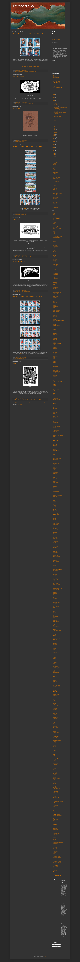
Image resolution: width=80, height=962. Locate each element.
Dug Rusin (54, 390)
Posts (54, 944)
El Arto (54, 402)
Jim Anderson (55, 527)
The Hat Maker (55, 792)
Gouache (54, 455)
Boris (53, 275)
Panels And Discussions (57, 630)
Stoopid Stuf (55, 86)
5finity (54, 214)
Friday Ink (32, 399)
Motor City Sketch (56, 605)
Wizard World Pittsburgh (57, 862)
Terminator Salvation (56, 778)
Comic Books (55, 333)
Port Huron (54, 657)
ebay (29, 71)
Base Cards (55, 245)
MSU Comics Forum (56, 608)
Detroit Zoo (54, 374)
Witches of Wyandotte (56, 855)
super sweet (55, 765)
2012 (54, 147)
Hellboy (54, 476)
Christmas (54, 319)
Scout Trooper (55, 708)
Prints (54, 663)
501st (54, 213)
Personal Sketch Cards (56, 638)
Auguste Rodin (55, 187)
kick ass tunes (55, 538)
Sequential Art (55, 717)
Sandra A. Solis (55, 178)
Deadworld (54, 362)
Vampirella (54, 830)
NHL (53, 615)
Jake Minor (54, 509)
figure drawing (55, 416)
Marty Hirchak (55, 575)
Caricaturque (55, 164)
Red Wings (54, 676)
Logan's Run (55, 557)
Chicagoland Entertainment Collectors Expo (60, 312)
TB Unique (54, 774)
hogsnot (54, 481)
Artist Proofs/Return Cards (19, 71)
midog (54, 594)
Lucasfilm (28, 256)
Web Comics (55, 848)
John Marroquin (55, 529)
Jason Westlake (55, 515)
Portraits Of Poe (55, 659)
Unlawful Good (55, 825)
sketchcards (55, 730)
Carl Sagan (55, 298)
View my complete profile (56, 39)
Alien (53, 219)
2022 (54, 100)
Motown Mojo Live (56, 606)
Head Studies (55, 473)
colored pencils (17, 141)
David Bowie (55, 352)
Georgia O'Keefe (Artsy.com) (57, 193)
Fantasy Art (55, 412)
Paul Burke (54, 634)
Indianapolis (55, 496)
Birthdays (54, 263)
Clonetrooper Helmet (56, 325)
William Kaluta (55, 207)
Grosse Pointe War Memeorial (58, 460)
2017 (54, 140)
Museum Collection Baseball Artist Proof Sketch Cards (29, 34)
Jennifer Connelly (56, 523)
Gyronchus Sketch (18, 76)
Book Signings (55, 273)
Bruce (54, 33)
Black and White (17, 103)
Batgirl (54, 247)
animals (54, 223)
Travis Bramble (55, 179)
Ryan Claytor (55, 695)
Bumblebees (55, 282)
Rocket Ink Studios (56, 690)
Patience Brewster (56, 633)
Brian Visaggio (55, 278)
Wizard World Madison (56, 860)
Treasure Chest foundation (57, 815)
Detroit (54, 367)
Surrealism (54, 768)
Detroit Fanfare (55, 370)
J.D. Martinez (29, 66)
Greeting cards (55, 459)
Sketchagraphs (55, 728)
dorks (54, 383)
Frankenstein (55, 425)
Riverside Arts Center (56, 686)
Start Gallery (55, 751)
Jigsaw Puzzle (55, 525)
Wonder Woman (55, 867)
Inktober (54, 500)
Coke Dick (54, 329)
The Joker (54, 796)
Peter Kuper (55, 643)
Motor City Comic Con (56, 603)
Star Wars (31, 256)
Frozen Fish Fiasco (56, 430)
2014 (54, 144)
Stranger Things (55, 758)
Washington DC (55, 843)
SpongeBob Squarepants (57, 740)
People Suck (55, 636)
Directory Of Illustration (56, 80)
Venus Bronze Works (56, 832)
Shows (54, 723)
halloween (54, 468)
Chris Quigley (55, 165)
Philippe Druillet (55, 201)
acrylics (54, 215)
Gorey (54, 453)
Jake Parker (55, 510)
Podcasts (54, 653)
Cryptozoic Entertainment (57, 343)
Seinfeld (54, 714)
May (55, 126)
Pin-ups (54, 649)
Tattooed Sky (23, 6)
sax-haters (54, 703)
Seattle (54, 712)
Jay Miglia (54, 519)
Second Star (55, 713)
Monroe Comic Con (56, 599)
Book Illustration (23, 256)
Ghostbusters (55, 445)
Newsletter (54, 76)
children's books (55, 314)
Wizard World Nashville (57, 861)
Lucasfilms (54, 566)
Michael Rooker (55, 587)
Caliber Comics (55, 287)
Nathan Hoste (55, 176)
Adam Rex (54, 160)
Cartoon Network (55, 300)
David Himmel (55, 353)
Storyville (54, 756)
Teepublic (54, 777)
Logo (53, 559)
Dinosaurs (54, 376)
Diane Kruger (55, 375)
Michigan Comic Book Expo (57, 588)
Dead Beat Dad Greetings (57, 360)
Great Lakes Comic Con (57, 458)
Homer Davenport (56, 482)
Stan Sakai (54, 746)
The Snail (54, 802)
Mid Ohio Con (55, 592)
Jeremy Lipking (55, 197)
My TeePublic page (56, 78)
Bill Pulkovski (55, 259)
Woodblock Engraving (56, 869)
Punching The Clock (56, 667)
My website (55, 75)
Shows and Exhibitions (39, 399)
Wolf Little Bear (55, 865)
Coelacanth (55, 328)
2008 (54, 153)
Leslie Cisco (55, 551)
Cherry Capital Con (56, 311)
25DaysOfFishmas (56, 212)
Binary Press (55, 260)
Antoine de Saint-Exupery (57, 228)
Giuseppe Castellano (56, 448)
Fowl (53, 421)
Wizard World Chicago (56, 856)
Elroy (53, 404)
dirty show (54, 379)
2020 (54, 135)
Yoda (53, 871)
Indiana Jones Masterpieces (57, 495)
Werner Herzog (55, 851)
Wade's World (55, 839)
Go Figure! (54, 449)
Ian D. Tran (54, 486)
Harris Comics (55, 472)
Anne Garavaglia (55, 226)
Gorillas (54, 454)
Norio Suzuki (55, 620)
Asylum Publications (56, 238)
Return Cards (55, 681)
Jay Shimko (55, 520)
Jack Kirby (54, 506)
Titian (54, 809)
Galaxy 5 (54, 434)
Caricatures (55, 297)
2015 (54, 143)
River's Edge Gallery (56, 81)
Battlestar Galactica (56, 249)
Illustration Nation (56, 491)
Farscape (54, 413)
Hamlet (54, 469)
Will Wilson (54, 206)
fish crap (54, 417)
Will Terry (54, 853)
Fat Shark (54, 414)
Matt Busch (55, 580)
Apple (54, 231)
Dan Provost (55, 348)
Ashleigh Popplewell (56, 237)
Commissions (55, 335)
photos (54, 647)
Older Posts (46, 402)
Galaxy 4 (54, 432)
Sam (53, 699)
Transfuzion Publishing (56, 814)
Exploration (55, 408)
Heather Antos (55, 474)
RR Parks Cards (55, 691)
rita (53, 684)
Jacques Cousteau (56, 508)
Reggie (54, 677)
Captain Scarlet (55, 296)
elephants (54, 403)
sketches (26, 103)
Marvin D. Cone (55, 579)
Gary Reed (54, 439)
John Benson (55, 528)
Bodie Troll (54, 269)
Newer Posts (15, 402)
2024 (54, 97)
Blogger (44, 956)
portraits (54, 658)
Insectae (54, 501)
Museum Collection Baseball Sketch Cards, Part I (27, 296)
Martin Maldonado (24, 64)
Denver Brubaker (55, 366)
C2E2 (54, 284)
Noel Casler (55, 619)
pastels (54, 631)
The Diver (54, 783)
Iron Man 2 (54, 505)
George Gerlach (55, 441)
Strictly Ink (54, 759)
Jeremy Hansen (55, 524)
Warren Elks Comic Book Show (58, 842)
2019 (54, 137)
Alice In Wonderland (56, 218)
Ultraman (54, 823)
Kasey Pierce (55, 534)
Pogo (14, 363)
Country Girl (55, 339)
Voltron (54, 838)
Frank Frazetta (55, 423)
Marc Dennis (55, 198)
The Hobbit (54, 793)
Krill (53, 545)
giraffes (54, 446)
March (55, 129)
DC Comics (55, 358)
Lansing (54, 548)
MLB (53, 597)
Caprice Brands (55, 293)
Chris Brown (55, 315)
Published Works (55, 666)
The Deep (54, 782)
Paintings (54, 629)
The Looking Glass (56, 797)
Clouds (54, 326)
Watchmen (54, 844)
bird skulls (54, 261)
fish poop (22, 103)
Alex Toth (54, 185)
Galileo (54, 436)
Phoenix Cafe (55, 645)
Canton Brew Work (56, 291)
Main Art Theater (55, 570)
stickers (54, 754)
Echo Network (55, 395)
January (55, 132)
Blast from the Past (56, 265)
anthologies (55, 227)
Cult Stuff (54, 344)
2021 (54, 134)
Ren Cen (54, 680)
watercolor (54, 846)
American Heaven (56, 88)
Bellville (54, 256)
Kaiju (53, 533)
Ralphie (54, 671)
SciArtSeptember (55, 705)
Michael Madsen (55, 585)
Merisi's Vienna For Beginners (58, 174)
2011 (54, 148)
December (56, 101)
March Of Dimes (55, 571)
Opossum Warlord (56, 626)
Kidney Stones (55, 541)
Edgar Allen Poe (55, 398)
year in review (55, 870)
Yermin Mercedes (31, 64)
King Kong (54, 542)
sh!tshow (54, 721)
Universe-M (55, 824)
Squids (54, 744)
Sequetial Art (55, 718)
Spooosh (54, 741)
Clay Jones (54, 321)
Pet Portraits (55, 639)
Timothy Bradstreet (56, 807)
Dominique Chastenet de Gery (58, 381)
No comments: (24, 70)
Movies (54, 607)
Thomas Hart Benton (56, 805)
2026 (54, 94)
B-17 (53, 242)
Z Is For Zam (16, 219)
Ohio (53, 625)
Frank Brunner (55, 422)
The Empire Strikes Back (57, 786)
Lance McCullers (36, 66)
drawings (54, 385)
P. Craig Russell (55, 199)
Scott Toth (54, 707)
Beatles (54, 250)
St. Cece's (54, 745)
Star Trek (54, 749)
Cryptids (54, 342)
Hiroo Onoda (55, 478)
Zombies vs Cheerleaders (57, 875)
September (56, 106)
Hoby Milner (38, 64)
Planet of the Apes (56, 652)
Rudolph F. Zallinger (56, 694)
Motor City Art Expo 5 (56, 602)
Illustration (54, 490)
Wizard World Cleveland (57, 857)
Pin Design (54, 648)
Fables (54, 409)
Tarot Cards (55, 773)
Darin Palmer (55, 349)
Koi (53, 543)
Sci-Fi (54, 704)
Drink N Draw (55, 388)
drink (53, 386)
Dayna (54, 357)
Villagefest (54, 835)
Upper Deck (55, 828)
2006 (54, 156)
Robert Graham (55, 689)
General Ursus (55, 440)
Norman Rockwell (56, 621)
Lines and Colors (55, 172)
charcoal (54, 305)
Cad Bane (54, 286)
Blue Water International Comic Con (59, 268)
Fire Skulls (54, 169)
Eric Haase (24, 66)
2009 (54, 151)
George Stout (55, 444)
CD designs (55, 302)
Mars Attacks (55, 574)
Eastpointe (54, 393)
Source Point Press (56, 736)
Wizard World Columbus (57, 858)
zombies (54, 874)
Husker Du (54, 485)
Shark (54, 722)
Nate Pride (54, 612)
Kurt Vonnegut (55, 546)
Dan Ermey (55, 347)
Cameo (54, 289)
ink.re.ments (55, 499)
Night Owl (54, 617)
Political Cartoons (56, 654)
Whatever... (55, 852)
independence (55, 492)
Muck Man (54, 610)
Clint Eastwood (55, 323)
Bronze (54, 279)
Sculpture (54, 710)
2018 (54, 138)
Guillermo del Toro (56, 463)
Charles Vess (55, 189)
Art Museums (55, 233)
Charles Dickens (55, 307)
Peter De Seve (55, 640)
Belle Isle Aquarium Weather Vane (58, 254)
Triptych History (55, 819)
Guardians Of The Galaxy (57, 462)
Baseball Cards (26, 71)
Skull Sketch (16, 109)
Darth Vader (55, 351)
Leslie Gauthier (55, 552)
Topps (35, 71)
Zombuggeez (55, 876)
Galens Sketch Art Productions (58, 435)
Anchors (54, 222)
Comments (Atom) (20, 404)
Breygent (54, 277)
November (56, 103)
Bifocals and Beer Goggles (57, 87)
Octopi (54, 624)
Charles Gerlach (55, 309)
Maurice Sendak (55, 583)
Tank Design (55, 772)
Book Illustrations (55, 272)
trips (53, 818)
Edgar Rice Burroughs (56, 399)
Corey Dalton (55, 167)
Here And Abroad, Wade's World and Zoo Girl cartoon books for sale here (59, 84)
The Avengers (55, 779)
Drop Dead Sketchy (56, 389)
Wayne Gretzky (55, 847)
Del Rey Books (55, 365)
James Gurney (55, 513)
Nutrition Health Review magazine (58, 622)
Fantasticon (55, 411)
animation (54, 224)
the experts (54, 787)
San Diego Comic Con (56, 700)
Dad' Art (54, 168)
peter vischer (55, 644)
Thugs (54, 806)
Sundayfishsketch (30, 103)
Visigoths (54, 837)
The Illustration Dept (56, 795)
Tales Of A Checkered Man (57, 770)
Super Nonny (55, 764)
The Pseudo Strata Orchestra (58, 801)
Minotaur (54, 596)
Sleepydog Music (55, 732)
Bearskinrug (55, 162)
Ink (24, 103)
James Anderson (55, 511)
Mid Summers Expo (56, 593)
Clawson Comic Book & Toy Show (26, 399)
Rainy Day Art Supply (56, 670)
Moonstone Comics (56, 601)
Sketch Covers (55, 727)
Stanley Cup (55, 747)
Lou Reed (54, 564)
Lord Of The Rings (56, 561)
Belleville (54, 255)
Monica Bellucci (55, 598)
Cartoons (54, 301)
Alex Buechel (55, 217)
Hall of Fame (55, 467)
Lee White (54, 550)
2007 (54, 154)
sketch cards (32, 71)
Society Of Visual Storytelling (57, 735)
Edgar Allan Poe (55, 397)
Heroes (54, 477)
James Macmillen (56, 514)
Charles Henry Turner (56, 310)
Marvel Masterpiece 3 (56, 578)
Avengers (54, 241)
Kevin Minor (55, 537)
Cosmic (54, 337)
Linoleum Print (55, 555)
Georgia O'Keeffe (56, 194)
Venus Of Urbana (56, 833)
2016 (54, 141)
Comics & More (55, 334)
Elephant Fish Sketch (19, 262)
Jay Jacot (54, 518)
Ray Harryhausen (56, 672)
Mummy (54, 611)
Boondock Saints (55, 274)
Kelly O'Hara (55, 536)
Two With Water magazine (57, 821)
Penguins (54, 635)
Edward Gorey (55, 192)
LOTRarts (54, 173)
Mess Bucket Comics (56, 584)
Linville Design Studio (56, 556)
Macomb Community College (57, 569)
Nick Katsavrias (55, 616)
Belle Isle (54, 251)
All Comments (55, 946)
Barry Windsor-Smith (56, 188)
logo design (55, 560)
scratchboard (55, 709)
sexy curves (55, 719)
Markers (54, 573)
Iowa (53, 504)
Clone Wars (55, 324)
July (55, 123)
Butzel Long (55, 283)
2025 (54, 96)
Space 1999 (55, 737)
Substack (54, 760)
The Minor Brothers (56, 181)
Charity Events (55, 306)
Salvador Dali (55, 203)
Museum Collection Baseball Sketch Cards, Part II (27, 146)
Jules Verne (55, 532)
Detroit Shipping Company (57, 372)
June (55, 125)
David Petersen (55, 356)
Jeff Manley (55, 522)
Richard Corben (55, 202)
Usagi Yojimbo (55, 829)
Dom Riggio (55, 380)
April (55, 128)
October (55, 104)
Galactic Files (55, 431)
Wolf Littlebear (55, 866)
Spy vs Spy (55, 742)
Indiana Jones (55, 494)
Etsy (53, 407)
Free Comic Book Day (56, 426)
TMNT (54, 810)
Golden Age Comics (56, 450)
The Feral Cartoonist (56, 82)
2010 (54, 150)
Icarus (54, 487)
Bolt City (54, 163)
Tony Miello (55, 811)
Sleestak (54, 733)
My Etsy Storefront (56, 77)
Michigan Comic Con (56, 589)
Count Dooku (55, 338)
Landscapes (55, 547)
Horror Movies (55, 483)
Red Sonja (54, 675)
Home (31, 402)
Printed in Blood (55, 662)
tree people (55, 816)
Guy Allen (54, 464)
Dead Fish (54, 361)
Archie (54, 232)
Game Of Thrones (56, 437)
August (55, 122)
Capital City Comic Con (57, 292)
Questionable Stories (56, 668)
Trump (54, 820)
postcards (54, 661)
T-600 (54, 769)
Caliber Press (55, 288)
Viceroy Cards (55, 834)
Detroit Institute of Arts (56, 371)
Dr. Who (54, 384)
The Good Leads (55, 791)
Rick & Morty (55, 682)
